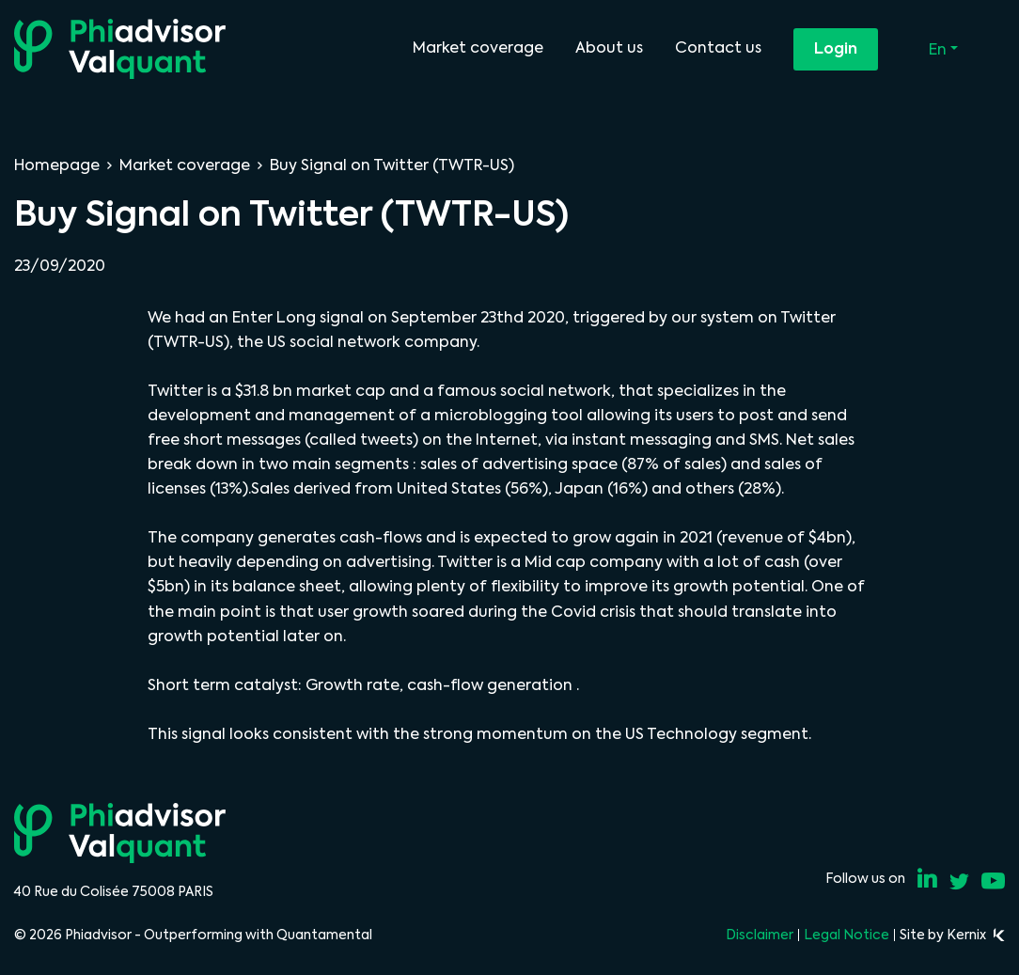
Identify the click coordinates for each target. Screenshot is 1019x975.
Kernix (976, 934)
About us (609, 47)
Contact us (718, 47)
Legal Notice (846, 934)
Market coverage (478, 47)
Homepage (57, 165)
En (939, 49)
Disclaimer (759, 934)
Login (835, 48)
